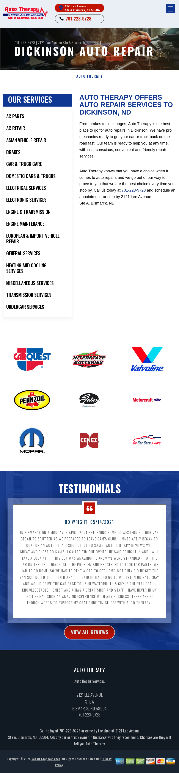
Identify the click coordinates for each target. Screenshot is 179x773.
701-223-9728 (78, 18)
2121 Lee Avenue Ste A (54, 42)
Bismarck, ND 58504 (86, 42)
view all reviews (89, 636)
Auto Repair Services (89, 685)
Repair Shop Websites (45, 762)
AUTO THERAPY (89, 76)
